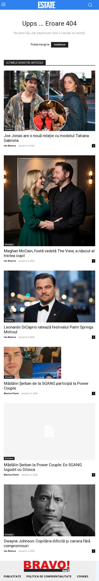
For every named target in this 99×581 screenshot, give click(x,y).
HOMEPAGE (59, 45)
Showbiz (9, 129)
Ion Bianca (10, 145)
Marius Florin (11, 393)
